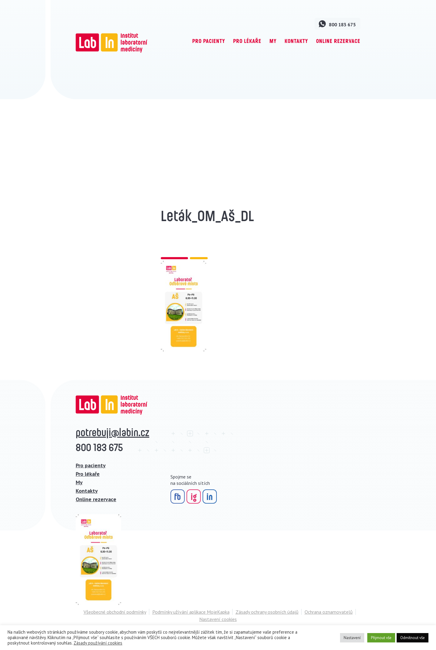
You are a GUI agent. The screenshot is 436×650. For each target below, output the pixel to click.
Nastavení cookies (218, 619)
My (272, 41)
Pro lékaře (247, 41)
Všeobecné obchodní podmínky (115, 612)
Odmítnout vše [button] (412, 637)
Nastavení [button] (352, 637)
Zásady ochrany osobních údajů (267, 612)
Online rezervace (338, 41)
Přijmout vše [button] (381, 637)
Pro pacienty (208, 41)
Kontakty (296, 41)
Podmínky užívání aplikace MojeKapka (191, 612)
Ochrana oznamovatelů (329, 612)
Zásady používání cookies (98, 643)
